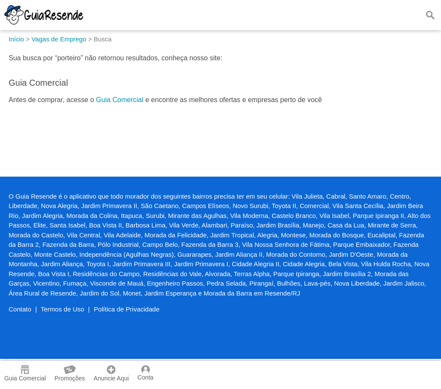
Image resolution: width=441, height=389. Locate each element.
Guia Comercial (119, 99)
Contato (20, 309)
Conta (145, 373)
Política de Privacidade (127, 309)
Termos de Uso (62, 309)
